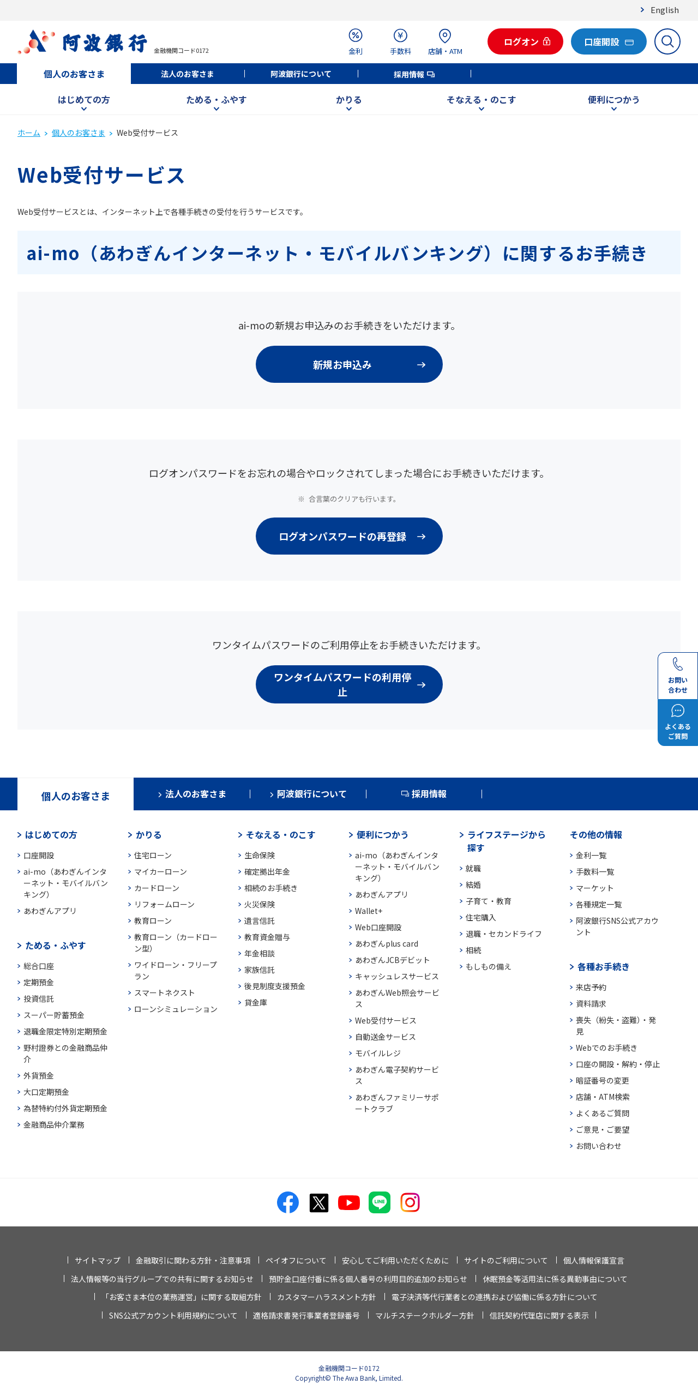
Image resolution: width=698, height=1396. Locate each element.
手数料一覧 (595, 871)
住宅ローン (153, 855)
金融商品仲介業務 (54, 1124)
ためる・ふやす (216, 99)
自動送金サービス (385, 1036)
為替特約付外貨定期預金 (65, 1108)
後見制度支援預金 (274, 985)
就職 (473, 868)
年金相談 (259, 953)
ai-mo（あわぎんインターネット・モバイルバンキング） (65, 883)
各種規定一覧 (599, 904)
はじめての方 (84, 99)
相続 (473, 949)
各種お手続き (603, 966)
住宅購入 (481, 917)
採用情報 (409, 74)
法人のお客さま (187, 73)
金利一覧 (591, 855)
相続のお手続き (271, 887)
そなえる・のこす (481, 99)
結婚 (473, 884)
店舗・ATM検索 (603, 1096)
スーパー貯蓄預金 (54, 1014)
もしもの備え (489, 966)
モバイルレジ (378, 1053)
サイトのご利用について (506, 1260)
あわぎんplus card (386, 943)
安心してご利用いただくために (395, 1260)
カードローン (156, 887)
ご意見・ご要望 (602, 1129)
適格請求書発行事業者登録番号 (306, 1315)
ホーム (28, 132)
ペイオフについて (296, 1260)
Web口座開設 (378, 927)
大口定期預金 (46, 1091)
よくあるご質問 (602, 1113)
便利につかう (614, 99)
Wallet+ (368, 910)
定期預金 (38, 982)
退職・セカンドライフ (504, 933)
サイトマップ (98, 1260)
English (665, 9)
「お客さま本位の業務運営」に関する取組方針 (181, 1296)
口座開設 (38, 855)
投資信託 (38, 998)
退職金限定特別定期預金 (65, 1031)
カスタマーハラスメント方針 (326, 1296)
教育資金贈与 (267, 936)
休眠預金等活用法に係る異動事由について (555, 1278)
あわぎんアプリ (50, 910)
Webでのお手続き (606, 1047)
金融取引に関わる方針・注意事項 (193, 1260)
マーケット (595, 887)
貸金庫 (255, 1002)
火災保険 (259, 904)
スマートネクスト (164, 992)
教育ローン (153, 920)
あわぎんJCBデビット (392, 959)
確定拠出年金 (267, 871)
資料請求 (591, 1003)
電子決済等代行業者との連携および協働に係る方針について (495, 1296)
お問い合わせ (599, 1145)
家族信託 (259, 969)
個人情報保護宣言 (593, 1260)
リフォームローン (164, 904)
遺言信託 (259, 920)
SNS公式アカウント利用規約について (173, 1315)
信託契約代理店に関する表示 (539, 1315)
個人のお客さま (74, 73)
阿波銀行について (301, 73)
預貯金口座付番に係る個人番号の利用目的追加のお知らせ (368, 1278)
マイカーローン (160, 871)
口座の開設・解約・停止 (618, 1063)
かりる (349, 99)
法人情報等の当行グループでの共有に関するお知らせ (162, 1278)
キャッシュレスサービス (397, 976)
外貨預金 (38, 1075)
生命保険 (259, 855)
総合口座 (38, 965)
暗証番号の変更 (602, 1080)
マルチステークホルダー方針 (424, 1315)
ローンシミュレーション (176, 1008)
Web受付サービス (386, 1020)
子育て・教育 (489, 900)
